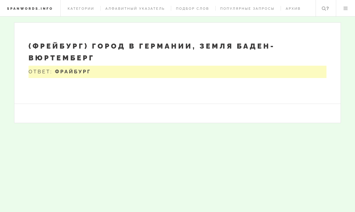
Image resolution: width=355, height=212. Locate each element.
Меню (345, 8)
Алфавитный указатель (135, 8)
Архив (293, 8)
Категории (81, 8)
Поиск (325, 8)
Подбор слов (192, 8)
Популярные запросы (247, 8)
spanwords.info (30, 8)
